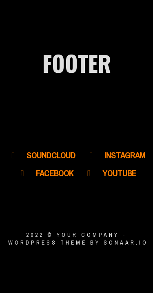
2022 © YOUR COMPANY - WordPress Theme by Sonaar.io (76, 238)
